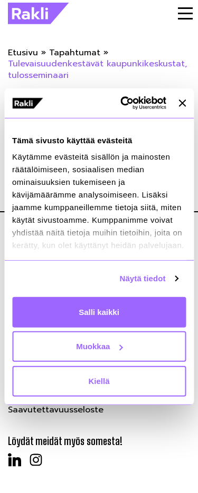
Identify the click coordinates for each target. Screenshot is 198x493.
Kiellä (98, 380)
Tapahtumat (74, 52)
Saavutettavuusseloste (55, 409)
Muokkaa (99, 346)
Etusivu (23, 52)
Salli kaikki (99, 311)
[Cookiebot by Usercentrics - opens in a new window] (124, 103)
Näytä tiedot (143, 278)
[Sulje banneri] (182, 103)
